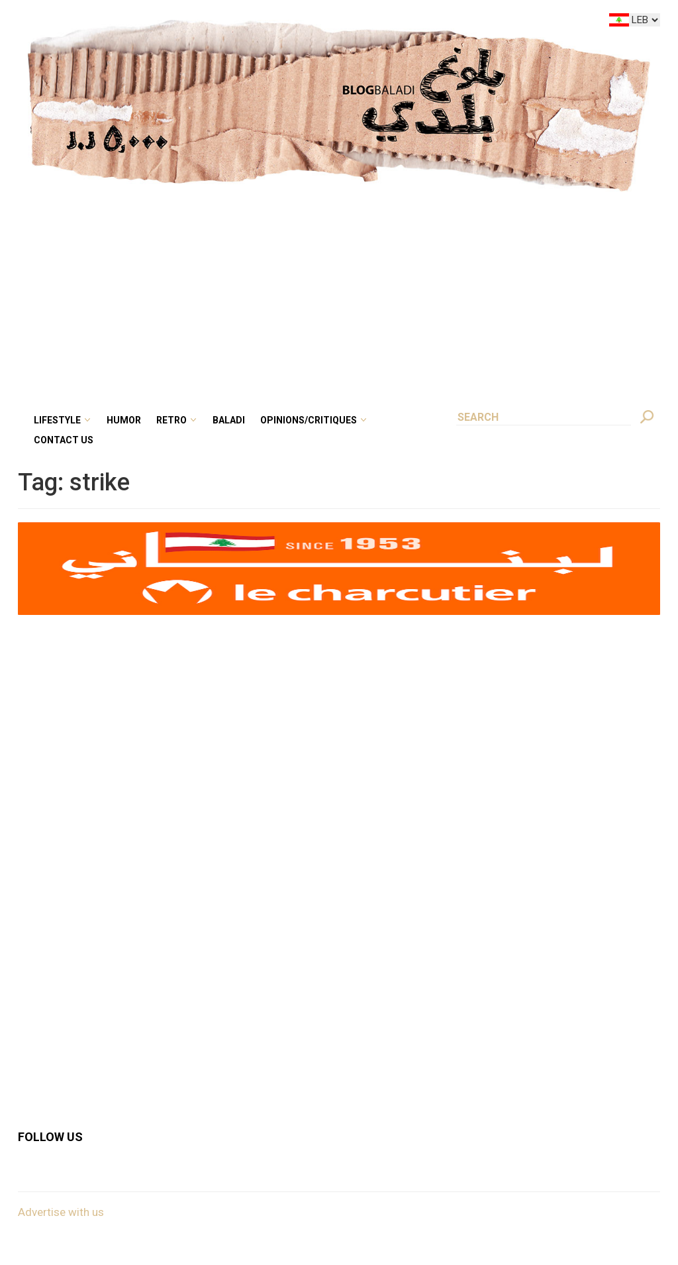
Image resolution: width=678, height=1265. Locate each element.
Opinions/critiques (308, 420)
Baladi (229, 420)
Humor (124, 420)
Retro (171, 420)
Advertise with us (61, 1212)
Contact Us (63, 440)
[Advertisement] (339, 291)
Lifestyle (57, 420)
